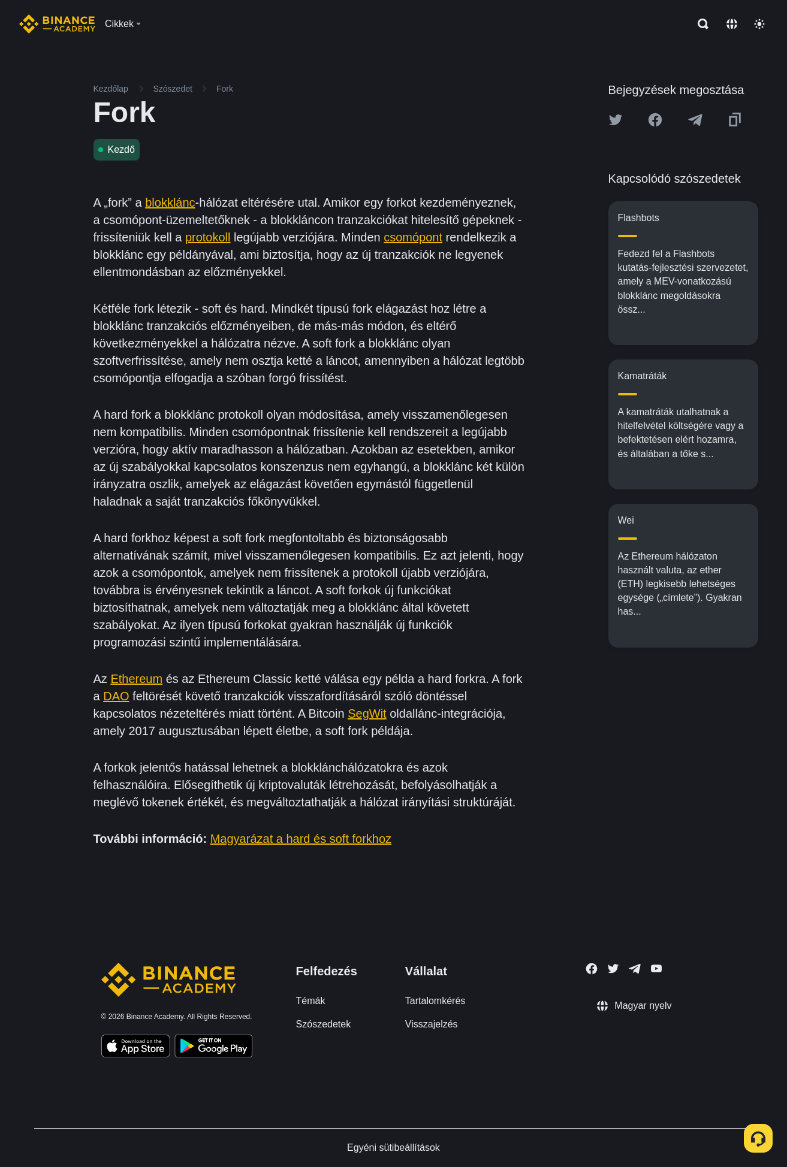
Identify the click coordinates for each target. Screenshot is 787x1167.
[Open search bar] (699, 24)
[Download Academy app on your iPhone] (135, 1048)
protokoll (208, 237)
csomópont (413, 237)
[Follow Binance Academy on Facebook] (592, 969)
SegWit (367, 713)
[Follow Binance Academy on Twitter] (613, 968)
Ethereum (136, 678)
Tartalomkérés (435, 1001)
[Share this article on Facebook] (655, 120)
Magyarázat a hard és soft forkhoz (300, 838)
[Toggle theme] (759, 24)
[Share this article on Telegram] (695, 120)
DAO (116, 696)
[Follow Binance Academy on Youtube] (656, 968)
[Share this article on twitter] (615, 120)
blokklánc (170, 202)
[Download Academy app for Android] (213, 1048)
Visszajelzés (431, 1024)
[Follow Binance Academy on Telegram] (635, 968)
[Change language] (731, 24)
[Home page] (57, 24)
